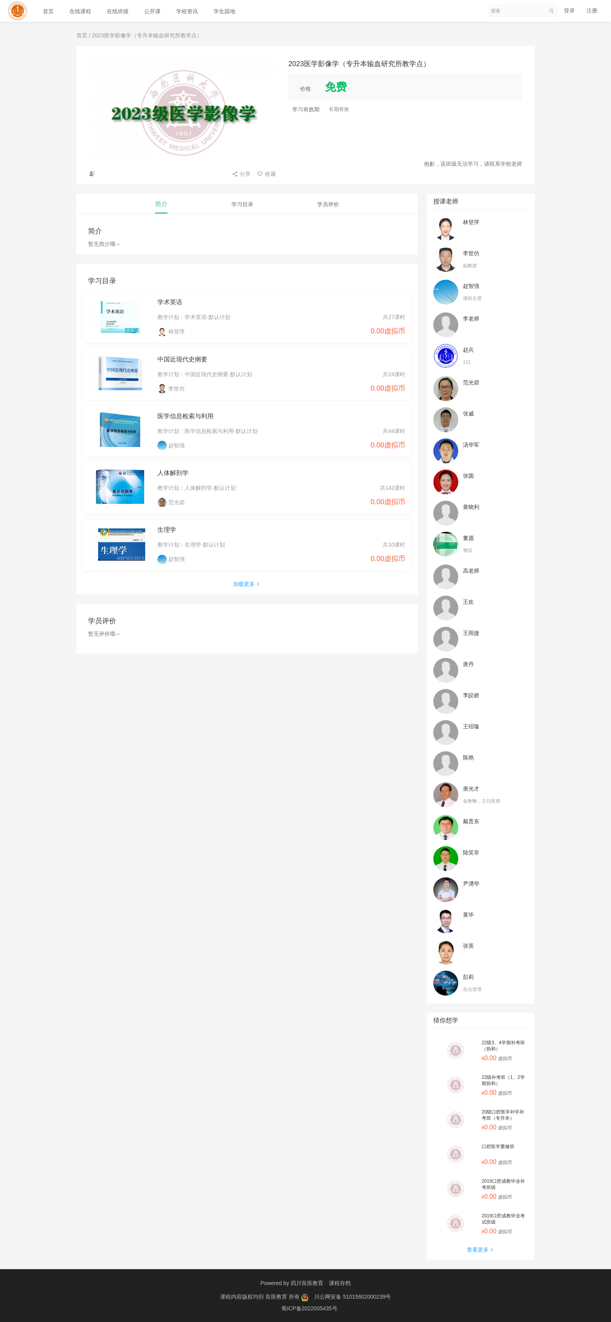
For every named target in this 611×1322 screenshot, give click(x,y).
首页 (48, 11)
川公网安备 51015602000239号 (352, 1297)
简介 (161, 204)
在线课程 (80, 11)
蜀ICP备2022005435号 (309, 1308)
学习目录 (242, 204)
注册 (591, 10)
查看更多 (481, 1250)
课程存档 (340, 1283)
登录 (569, 10)
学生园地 (224, 11)
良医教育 (277, 1297)
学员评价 (328, 204)
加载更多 (247, 584)
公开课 (152, 11)
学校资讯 (187, 11)
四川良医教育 (307, 1283)
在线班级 (118, 11)
